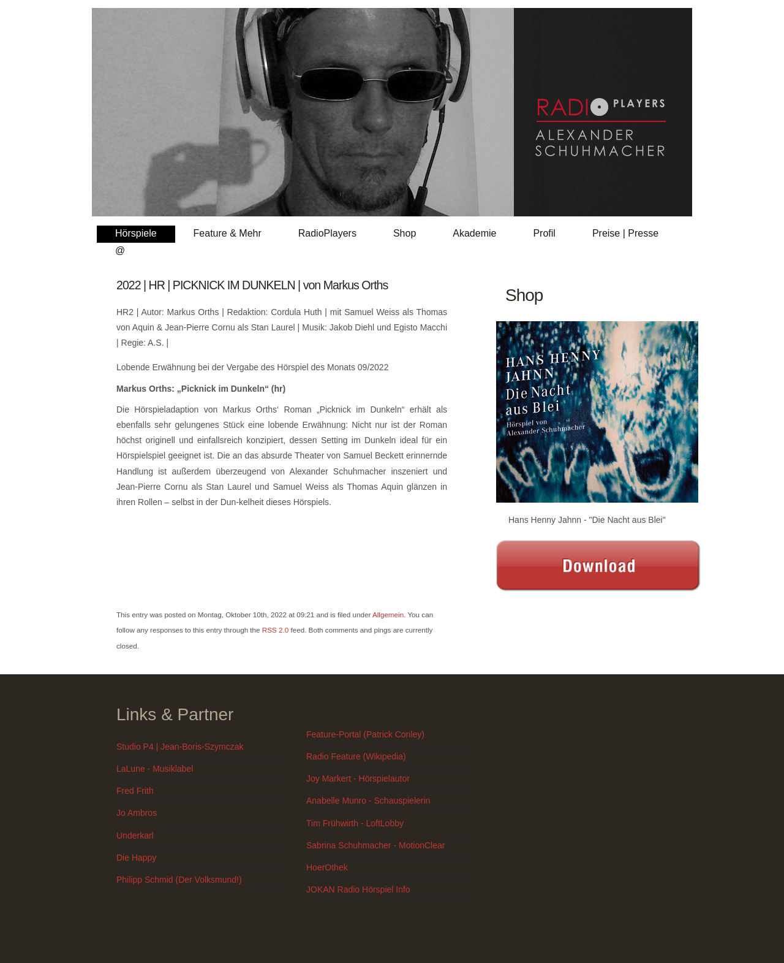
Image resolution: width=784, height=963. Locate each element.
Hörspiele (136, 233)
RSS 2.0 (275, 630)
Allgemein (388, 615)
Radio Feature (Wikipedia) (356, 756)
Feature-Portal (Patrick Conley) (365, 734)
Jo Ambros (136, 813)
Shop (404, 233)
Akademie (474, 233)
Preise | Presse (625, 233)
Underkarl (135, 835)
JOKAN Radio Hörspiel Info (358, 889)
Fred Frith (135, 791)
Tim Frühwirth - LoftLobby (355, 823)
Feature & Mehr (228, 233)
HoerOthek (327, 867)
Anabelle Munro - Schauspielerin (368, 800)
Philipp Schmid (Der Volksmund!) (179, 880)
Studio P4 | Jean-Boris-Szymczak (180, 747)
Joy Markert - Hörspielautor (358, 778)
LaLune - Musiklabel (154, 769)
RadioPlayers (327, 233)
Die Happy (136, 857)
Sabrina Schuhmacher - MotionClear (375, 845)
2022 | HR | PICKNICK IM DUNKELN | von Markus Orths (252, 285)
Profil (544, 233)
